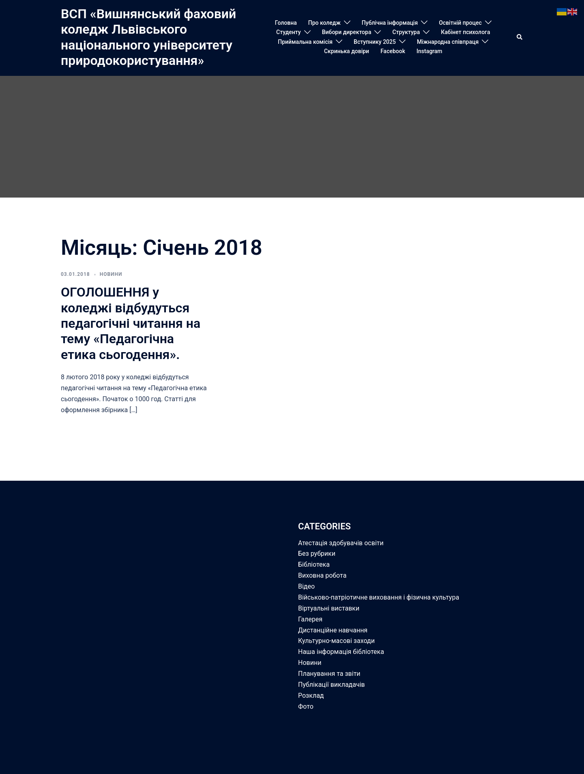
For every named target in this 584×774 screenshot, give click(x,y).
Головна (286, 22)
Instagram (429, 51)
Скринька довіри (346, 51)
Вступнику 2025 (375, 42)
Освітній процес (460, 22)
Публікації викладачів (331, 684)
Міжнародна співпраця (448, 42)
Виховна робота (322, 575)
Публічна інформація (390, 22)
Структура (406, 32)
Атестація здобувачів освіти (341, 543)
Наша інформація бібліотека (341, 652)
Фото (305, 706)
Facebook (392, 51)
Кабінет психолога (465, 32)
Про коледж (324, 22)
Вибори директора (346, 32)
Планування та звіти (329, 673)
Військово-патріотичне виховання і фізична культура (378, 597)
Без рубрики (316, 553)
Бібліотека (314, 564)
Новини (111, 274)
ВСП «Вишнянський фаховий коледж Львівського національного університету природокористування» (148, 37)
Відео (306, 586)
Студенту (288, 32)
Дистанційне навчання (332, 630)
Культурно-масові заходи (336, 641)
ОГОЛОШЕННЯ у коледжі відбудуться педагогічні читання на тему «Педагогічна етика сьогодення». (130, 323)
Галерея (310, 619)
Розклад (311, 695)
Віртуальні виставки (328, 608)
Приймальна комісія (305, 42)
